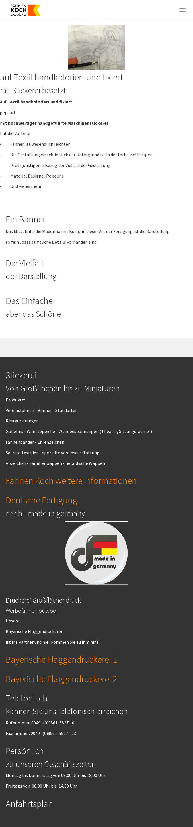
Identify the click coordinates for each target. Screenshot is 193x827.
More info (163, 796)
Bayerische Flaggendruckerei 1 (61, 659)
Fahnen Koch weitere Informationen (71, 480)
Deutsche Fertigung (41, 500)
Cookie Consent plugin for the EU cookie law (144, 816)
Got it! (144, 806)
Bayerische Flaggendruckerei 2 (61, 679)
